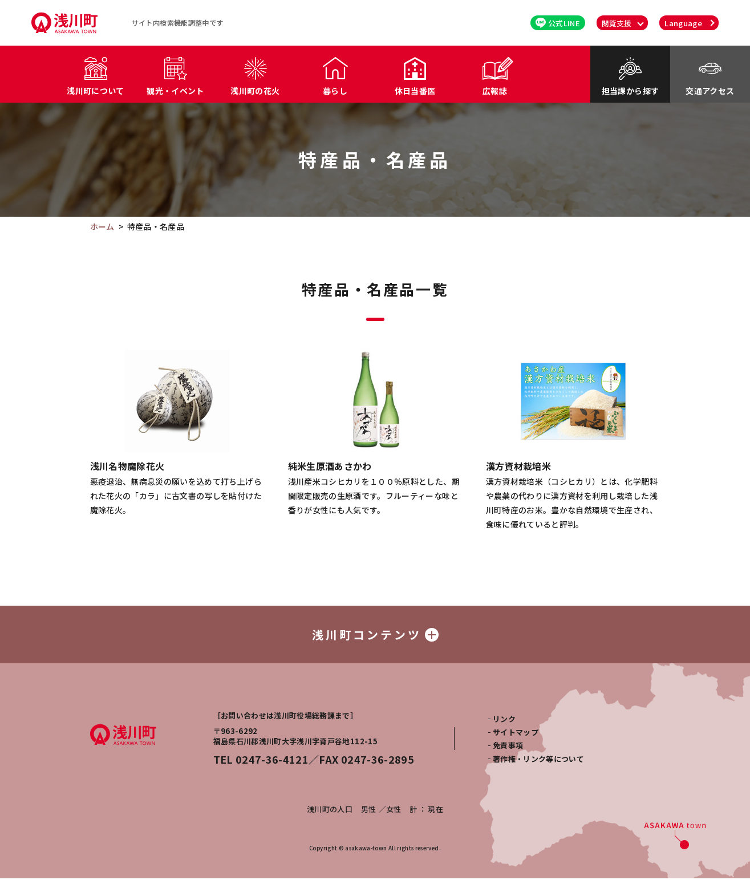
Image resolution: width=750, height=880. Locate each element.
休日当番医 (415, 90)
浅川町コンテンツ (375, 635)
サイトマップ (515, 733)
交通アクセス (710, 90)
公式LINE (558, 23)
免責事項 (508, 746)
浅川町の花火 (254, 90)
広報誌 (495, 90)
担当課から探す (630, 90)
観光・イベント (175, 90)
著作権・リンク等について (538, 760)
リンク (504, 720)
